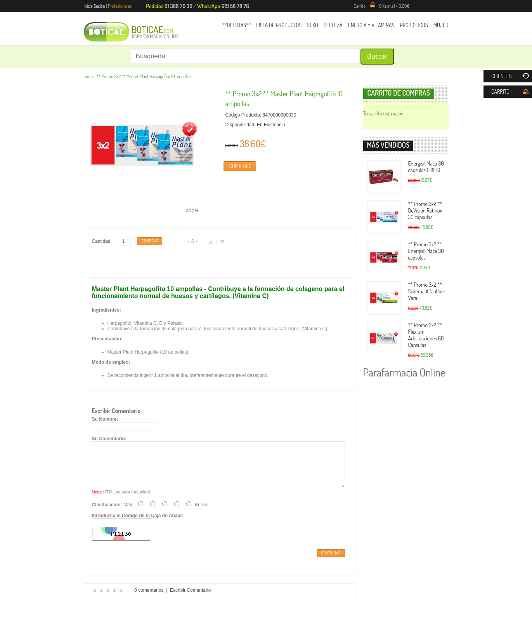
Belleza (333, 25)
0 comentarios (148, 599)
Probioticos (414, 25)
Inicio (88, 76)
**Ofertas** (236, 25)
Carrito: (381, 6)
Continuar (331, 562)
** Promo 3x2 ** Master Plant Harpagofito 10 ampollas (144, 76)
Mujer (441, 25)
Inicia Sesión (95, 6)
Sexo (312, 25)
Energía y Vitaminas (371, 25)
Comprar (239, 166)
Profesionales (120, 6)
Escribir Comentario (190, 599)
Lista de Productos (279, 25)
